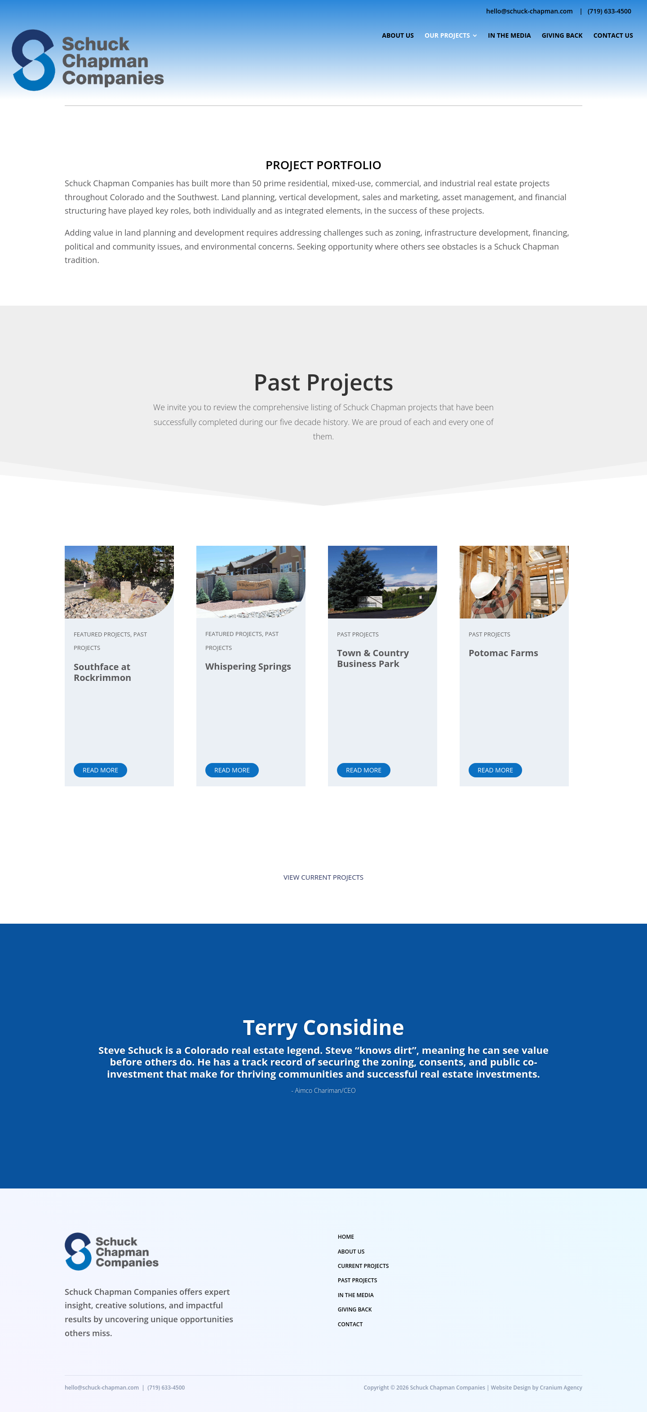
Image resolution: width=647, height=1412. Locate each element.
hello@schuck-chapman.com (529, 11)
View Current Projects (323, 877)
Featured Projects (102, 634)
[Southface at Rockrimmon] (119, 582)
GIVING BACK (355, 1309)
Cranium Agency (561, 1387)
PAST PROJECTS (357, 1280)
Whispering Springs (248, 666)
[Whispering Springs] (251, 582)
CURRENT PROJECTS (363, 1266)
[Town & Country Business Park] (382, 582)
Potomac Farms (503, 653)
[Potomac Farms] (514, 582)
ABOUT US (351, 1251)
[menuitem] (397, 35)
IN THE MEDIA (356, 1295)
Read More (100, 770)
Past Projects (358, 634)
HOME (346, 1237)
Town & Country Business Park (373, 658)
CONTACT (350, 1324)
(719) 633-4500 (609, 11)
